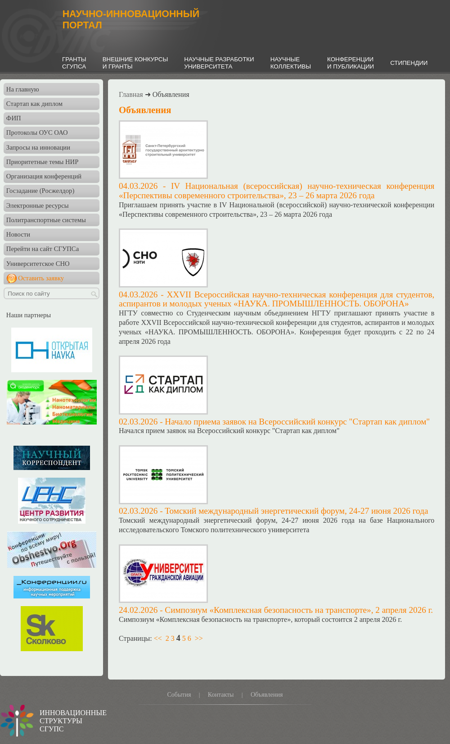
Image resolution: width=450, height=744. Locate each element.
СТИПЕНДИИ (409, 62)
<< (158, 638)
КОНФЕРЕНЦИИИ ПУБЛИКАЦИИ (350, 63)
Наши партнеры (28, 315)
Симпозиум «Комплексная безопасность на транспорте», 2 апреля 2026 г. (299, 610)
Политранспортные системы (46, 220)
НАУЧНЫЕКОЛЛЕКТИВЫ (290, 63)
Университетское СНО (38, 263)
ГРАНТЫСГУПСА (74, 63)
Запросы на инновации (38, 147)
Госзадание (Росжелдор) (40, 190)
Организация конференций (43, 176)
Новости (18, 234)
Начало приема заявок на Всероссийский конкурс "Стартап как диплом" (297, 421)
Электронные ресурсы (37, 205)
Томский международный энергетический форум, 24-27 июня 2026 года (296, 511)
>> (199, 638)
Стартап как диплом (34, 103)
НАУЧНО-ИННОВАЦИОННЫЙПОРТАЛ (131, 20)
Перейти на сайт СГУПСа (42, 248)
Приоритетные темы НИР (42, 161)
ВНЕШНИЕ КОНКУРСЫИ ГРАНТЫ (135, 63)
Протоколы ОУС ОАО (37, 132)
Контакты (221, 694)
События (179, 694)
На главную (22, 89)
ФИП (13, 118)
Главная (131, 94)
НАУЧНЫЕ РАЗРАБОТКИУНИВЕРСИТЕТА (219, 63)
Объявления (267, 694)
